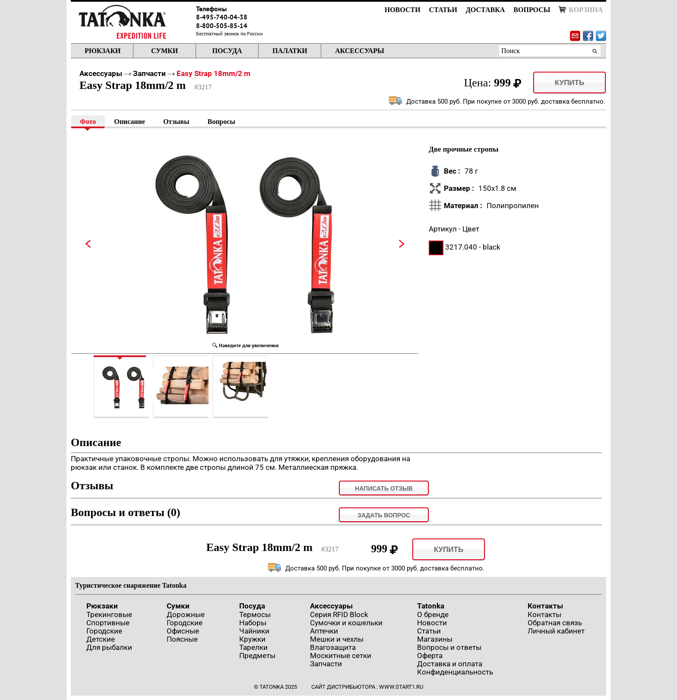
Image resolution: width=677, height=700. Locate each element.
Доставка (485, 9)
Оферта (430, 655)
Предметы (257, 655)
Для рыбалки (109, 647)
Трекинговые (109, 614)
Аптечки (324, 631)
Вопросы (531, 9)
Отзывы (176, 121)
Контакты (545, 606)
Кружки (252, 639)
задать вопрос (383, 515)
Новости (403, 9)
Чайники (254, 631)
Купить (569, 83)
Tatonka (430, 606)
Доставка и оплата (449, 663)
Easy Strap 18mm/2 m (213, 73)
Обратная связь (555, 622)
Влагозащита (333, 647)
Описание (129, 121)
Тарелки (253, 647)
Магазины (434, 639)
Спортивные (108, 622)
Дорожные (186, 614)
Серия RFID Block (339, 614)
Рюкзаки (102, 50)
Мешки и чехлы (337, 639)
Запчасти (149, 73)
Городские (104, 631)
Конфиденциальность (455, 672)
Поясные (182, 639)
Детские (100, 639)
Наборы (252, 622)
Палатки (289, 50)
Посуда (227, 50)
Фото (88, 121)
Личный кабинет (556, 631)
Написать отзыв (384, 488)
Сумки (164, 50)
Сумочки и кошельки (346, 622)
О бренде (433, 614)
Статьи (443, 9)
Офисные (183, 631)
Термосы (255, 614)
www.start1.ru (401, 687)
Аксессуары (359, 50)
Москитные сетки (340, 655)
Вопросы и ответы (449, 647)
